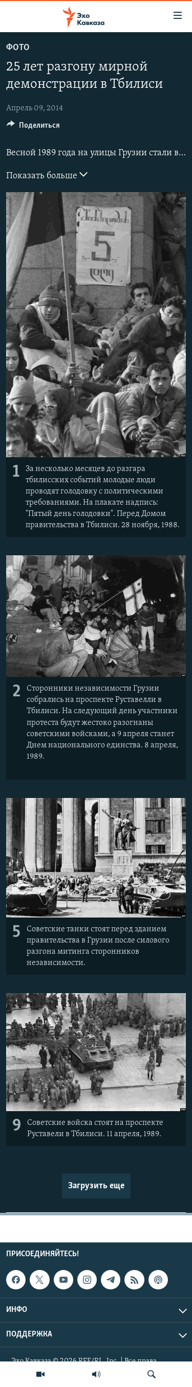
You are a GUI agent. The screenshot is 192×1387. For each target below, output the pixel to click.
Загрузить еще (96, 1186)
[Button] (33, 127)
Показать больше (47, 175)
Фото (18, 48)
